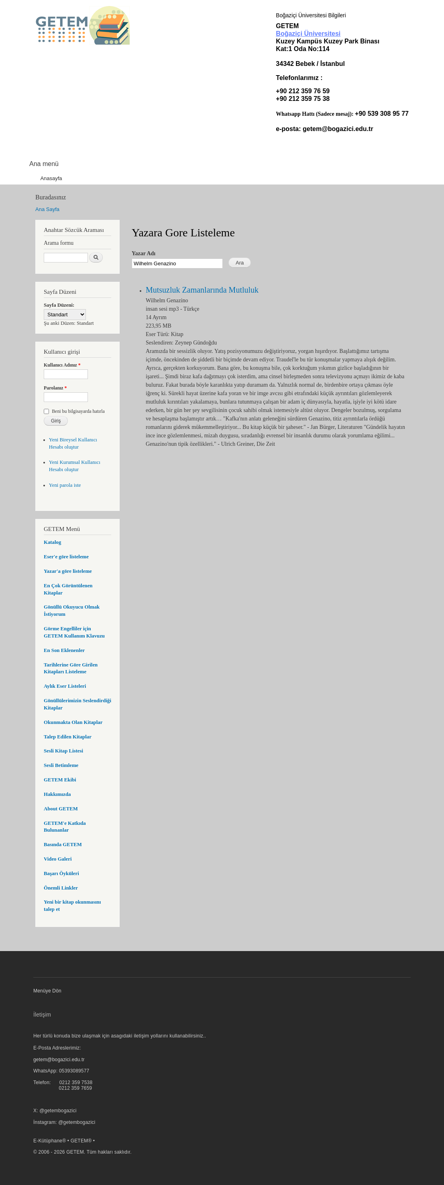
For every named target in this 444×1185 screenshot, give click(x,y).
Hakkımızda (57, 794)
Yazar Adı (143, 253)
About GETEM (61, 809)
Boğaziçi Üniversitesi (308, 33)
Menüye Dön (47, 991)
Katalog (52, 542)
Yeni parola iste (65, 485)
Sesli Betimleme (61, 765)
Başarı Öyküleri (61, 873)
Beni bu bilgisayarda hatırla (78, 411)
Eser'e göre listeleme (66, 557)
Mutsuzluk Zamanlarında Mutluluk (202, 289)
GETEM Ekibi (60, 780)
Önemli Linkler (61, 888)
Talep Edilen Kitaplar (68, 737)
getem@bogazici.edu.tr (338, 128)
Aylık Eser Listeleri (65, 686)
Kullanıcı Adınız (62, 365)
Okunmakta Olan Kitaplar (73, 722)
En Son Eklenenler (64, 650)
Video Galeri (57, 859)
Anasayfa (51, 178)
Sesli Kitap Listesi (63, 751)
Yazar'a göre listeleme (68, 571)
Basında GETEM (63, 844)
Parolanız (55, 388)
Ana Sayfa (47, 209)
